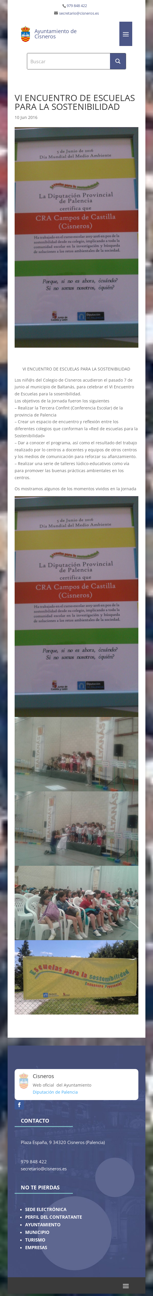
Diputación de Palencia (55, 1092)
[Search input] (68, 61)
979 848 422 (77, 5)
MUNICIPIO (37, 1232)
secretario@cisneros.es (79, 13)
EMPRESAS (36, 1247)
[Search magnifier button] (118, 61)
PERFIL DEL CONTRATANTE (53, 1217)
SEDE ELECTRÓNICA (45, 1209)
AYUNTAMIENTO (43, 1225)
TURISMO (35, 1240)
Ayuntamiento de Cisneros (56, 34)
